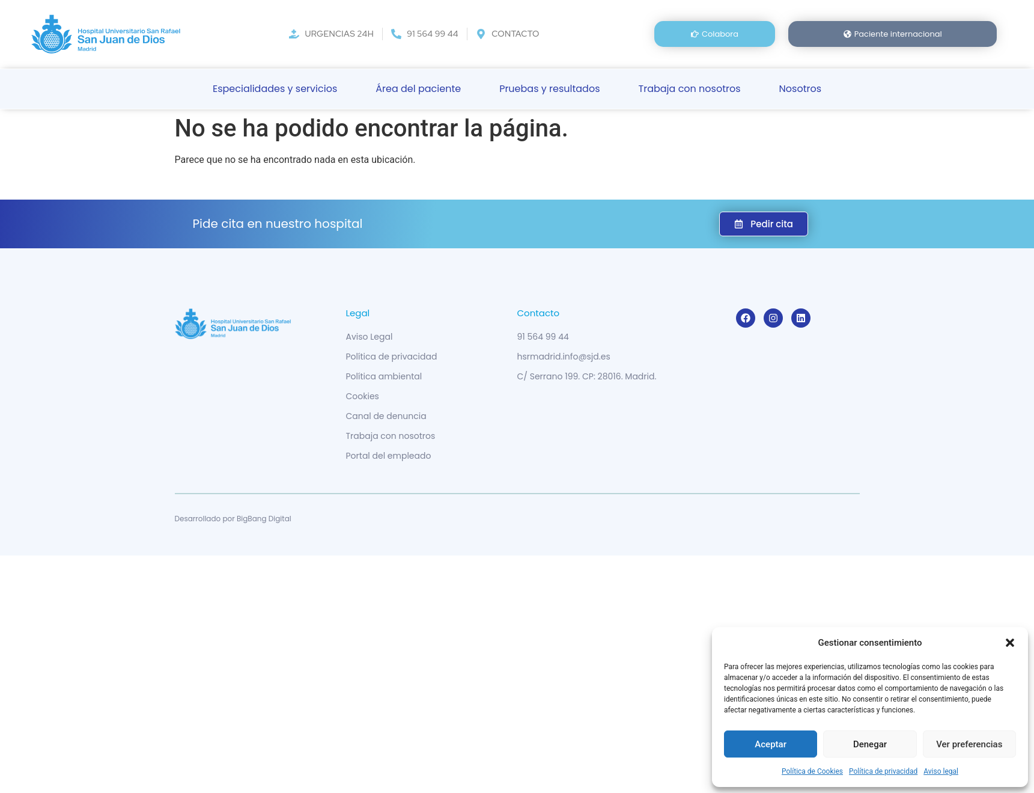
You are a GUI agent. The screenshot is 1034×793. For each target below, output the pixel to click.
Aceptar (770, 744)
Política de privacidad (883, 771)
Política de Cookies (812, 771)
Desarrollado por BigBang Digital (233, 518)
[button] (1010, 643)
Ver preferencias (969, 744)
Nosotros (800, 89)
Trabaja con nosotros (690, 89)
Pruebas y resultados (549, 89)
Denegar (870, 744)
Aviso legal (940, 771)
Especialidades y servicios (275, 89)
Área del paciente (418, 89)
